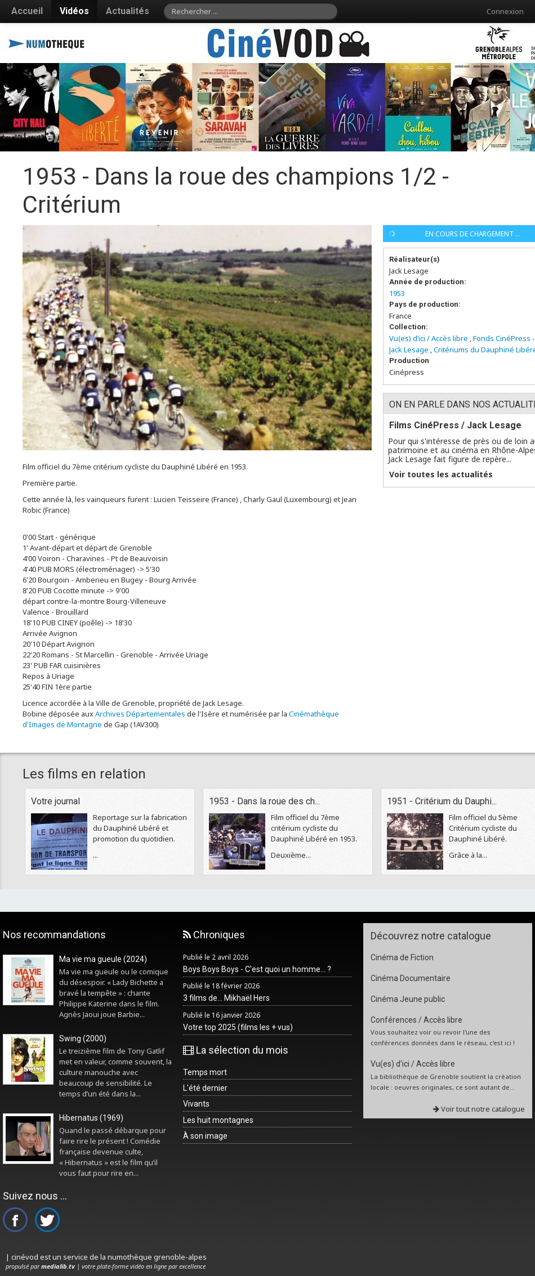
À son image (205, 1135)
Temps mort (205, 1072)
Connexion (505, 11)
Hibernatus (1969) (91, 1117)
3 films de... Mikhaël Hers (226, 997)
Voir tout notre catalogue (479, 1109)
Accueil (27, 11)
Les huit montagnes (218, 1120)
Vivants (196, 1103)
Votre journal (55, 801)
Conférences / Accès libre (416, 1019)
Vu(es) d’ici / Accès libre (428, 338)
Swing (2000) (82, 1038)
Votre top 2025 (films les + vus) (238, 1027)
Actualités (127, 11)
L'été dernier (205, 1088)
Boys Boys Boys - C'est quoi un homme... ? (257, 969)
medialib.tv (58, 1266)
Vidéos (74, 11)
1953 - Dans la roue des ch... (264, 801)
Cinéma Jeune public (408, 999)
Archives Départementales (140, 714)
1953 (397, 293)
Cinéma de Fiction (402, 957)
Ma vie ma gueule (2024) (103, 959)
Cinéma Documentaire (411, 978)
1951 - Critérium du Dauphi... (442, 801)
